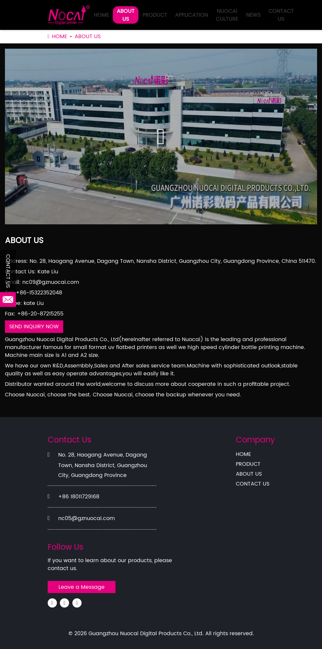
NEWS (253, 15)
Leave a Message (82, 587)
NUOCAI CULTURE (227, 15)
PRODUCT (154, 15)
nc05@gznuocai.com (86, 518)
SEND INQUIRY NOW (34, 326)
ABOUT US (126, 15)
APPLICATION (191, 15)
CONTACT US (281, 15)
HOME (101, 15)
